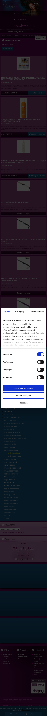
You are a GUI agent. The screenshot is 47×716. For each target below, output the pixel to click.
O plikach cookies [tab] (36, 311)
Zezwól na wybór (23, 395)
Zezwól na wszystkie (23, 388)
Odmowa (23, 403)
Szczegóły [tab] (19, 311)
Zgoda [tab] (7, 311)
